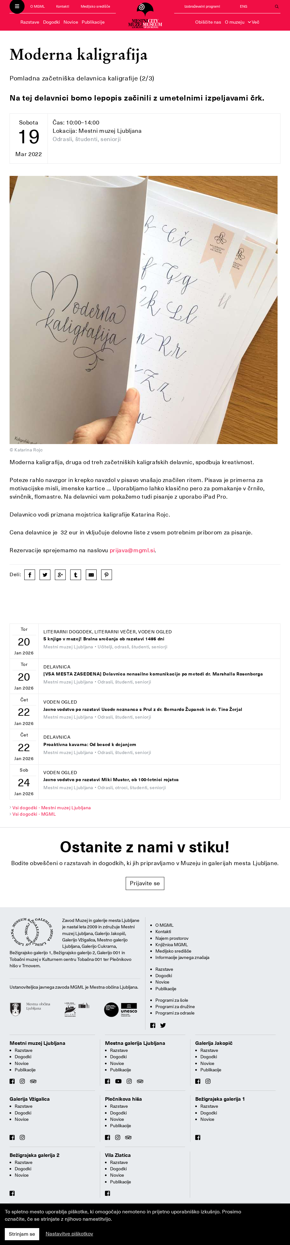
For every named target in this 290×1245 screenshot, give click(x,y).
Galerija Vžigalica (30, 1099)
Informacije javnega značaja (182, 957)
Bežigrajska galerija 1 (220, 1099)
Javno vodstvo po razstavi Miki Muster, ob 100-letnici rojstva (111, 780)
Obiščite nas (208, 22)
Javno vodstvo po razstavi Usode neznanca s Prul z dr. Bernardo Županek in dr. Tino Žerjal (142, 709)
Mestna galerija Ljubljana (135, 1043)
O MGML (37, 6)
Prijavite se (145, 883)
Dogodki (51, 22)
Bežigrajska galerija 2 (35, 1155)
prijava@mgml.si (132, 550)
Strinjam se (22, 1234)
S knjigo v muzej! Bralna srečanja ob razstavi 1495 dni (104, 639)
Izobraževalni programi (202, 6)
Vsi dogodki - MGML (34, 814)
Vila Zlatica (118, 1155)
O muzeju (234, 22)
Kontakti (62, 6)
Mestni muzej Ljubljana (37, 1043)
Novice (70, 22)
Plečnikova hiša (123, 1099)
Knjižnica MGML (171, 944)
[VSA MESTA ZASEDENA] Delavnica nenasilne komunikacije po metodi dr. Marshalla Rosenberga (153, 674)
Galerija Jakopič (214, 1043)
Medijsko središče (95, 6)
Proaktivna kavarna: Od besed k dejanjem (90, 745)
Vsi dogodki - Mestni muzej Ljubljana (51, 808)
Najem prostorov (172, 938)
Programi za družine (175, 1006)
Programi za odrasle (175, 1013)
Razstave (29, 22)
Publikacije (93, 22)
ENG (243, 6)
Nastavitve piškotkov (69, 1234)
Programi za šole (171, 1000)
